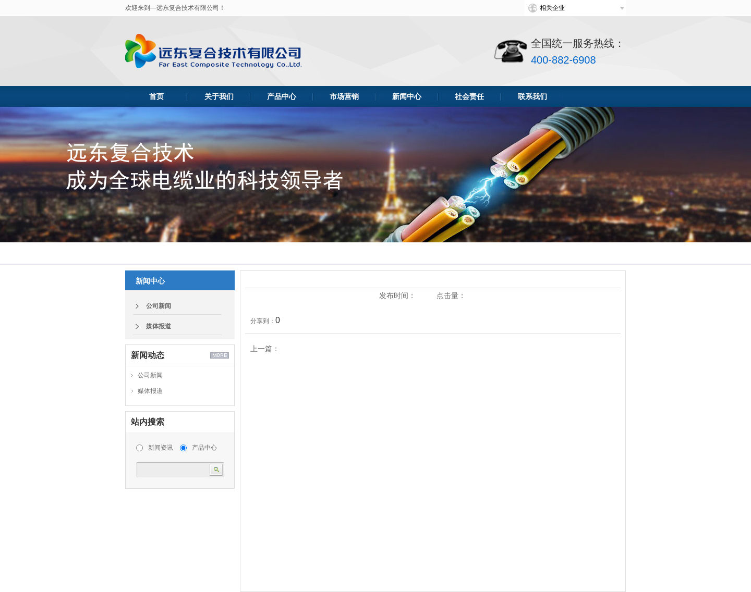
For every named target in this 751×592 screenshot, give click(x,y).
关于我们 (219, 96)
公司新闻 (158, 306)
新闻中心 (406, 96)
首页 (156, 96)
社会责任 (469, 96)
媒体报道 (158, 326)
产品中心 (281, 96)
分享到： (262, 321)
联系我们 (532, 96)
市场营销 (344, 96)
